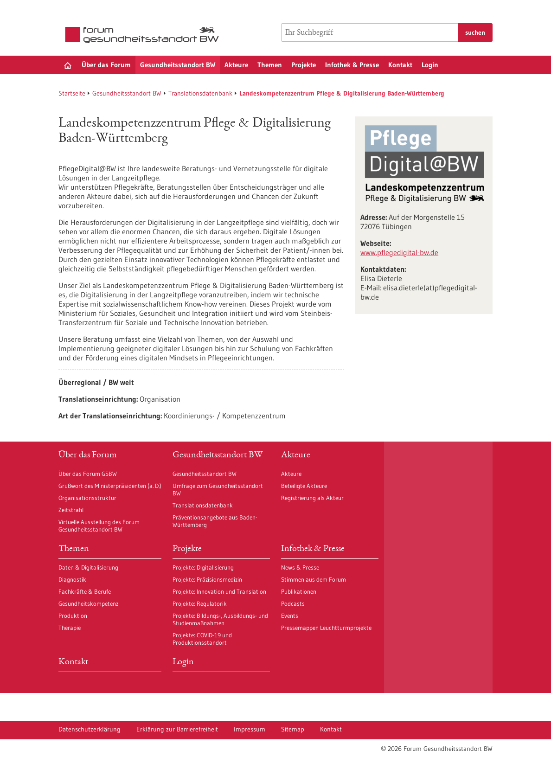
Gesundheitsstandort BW (177, 64)
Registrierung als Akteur (312, 497)
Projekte (303, 64)
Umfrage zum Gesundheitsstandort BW (218, 489)
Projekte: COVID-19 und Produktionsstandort (202, 638)
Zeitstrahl (70, 509)
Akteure (236, 64)
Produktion (72, 615)
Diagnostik (72, 579)
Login (430, 64)
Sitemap (292, 729)
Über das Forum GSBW (87, 473)
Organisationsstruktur (87, 497)
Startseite (71, 93)
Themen (269, 64)
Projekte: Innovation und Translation (219, 591)
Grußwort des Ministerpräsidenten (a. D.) (109, 485)
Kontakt (400, 64)
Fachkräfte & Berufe (84, 591)
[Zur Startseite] (144, 35)
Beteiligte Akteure (304, 485)
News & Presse (300, 567)
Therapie (69, 627)
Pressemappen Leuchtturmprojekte (326, 627)
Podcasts (293, 603)
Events (289, 615)
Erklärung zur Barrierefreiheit (177, 729)
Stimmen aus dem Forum (313, 579)
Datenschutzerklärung (89, 729)
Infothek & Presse (352, 64)
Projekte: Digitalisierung (203, 567)
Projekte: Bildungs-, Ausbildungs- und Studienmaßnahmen (220, 619)
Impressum (249, 729)
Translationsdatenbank (200, 93)
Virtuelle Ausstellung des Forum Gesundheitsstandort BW (99, 525)
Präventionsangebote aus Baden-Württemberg (215, 520)
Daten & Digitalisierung (88, 567)
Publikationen (298, 591)
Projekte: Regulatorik (200, 603)
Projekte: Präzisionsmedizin (207, 579)
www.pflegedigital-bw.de (399, 252)
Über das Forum (106, 64)
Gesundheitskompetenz (88, 603)
